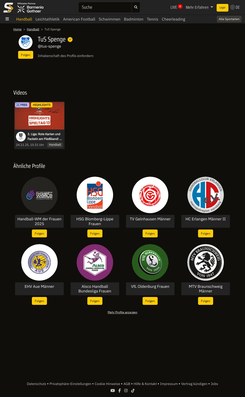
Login (222, 7)
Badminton (133, 19)
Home (17, 29)
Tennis (152, 19)
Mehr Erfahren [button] (197, 7)
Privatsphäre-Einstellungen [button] (71, 384)
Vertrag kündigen (194, 384)
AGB (127, 384)
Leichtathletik (48, 19)
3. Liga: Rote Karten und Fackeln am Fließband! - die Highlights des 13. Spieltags (44, 136)
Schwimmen (110, 19)
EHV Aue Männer (39, 286)
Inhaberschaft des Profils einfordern (65, 56)
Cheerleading (173, 19)
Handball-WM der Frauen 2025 (39, 221)
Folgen (25, 55)
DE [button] (235, 7)
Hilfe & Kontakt (146, 384)
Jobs (214, 384)
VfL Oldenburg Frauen (150, 286)
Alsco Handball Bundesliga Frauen (94, 288)
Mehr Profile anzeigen (122, 312)
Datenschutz (37, 384)
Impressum (169, 384)
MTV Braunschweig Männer (206, 288)
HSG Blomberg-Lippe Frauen (94, 221)
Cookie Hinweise (108, 384)
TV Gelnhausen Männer (150, 219)
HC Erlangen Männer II (206, 219)
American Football (79, 19)
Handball (24, 19)
